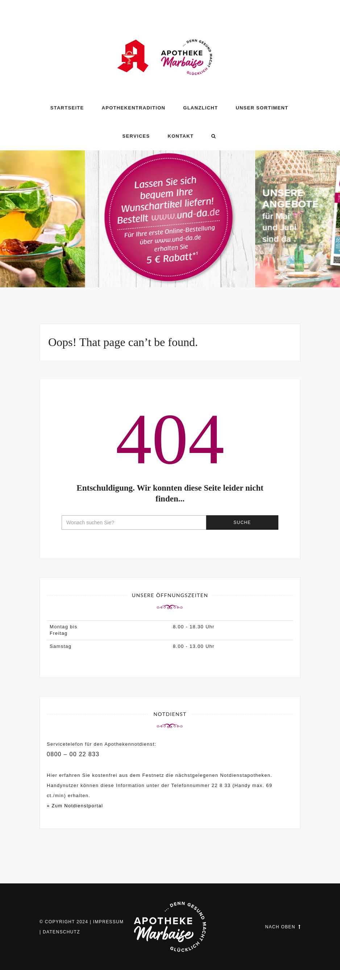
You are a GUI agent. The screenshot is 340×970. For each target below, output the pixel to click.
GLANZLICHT (200, 108)
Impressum (108, 921)
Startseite (67, 108)
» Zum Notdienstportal (75, 805)
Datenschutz (61, 931)
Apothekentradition (134, 108)
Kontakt (180, 136)
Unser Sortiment (262, 108)
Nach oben (282, 926)
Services (136, 136)
